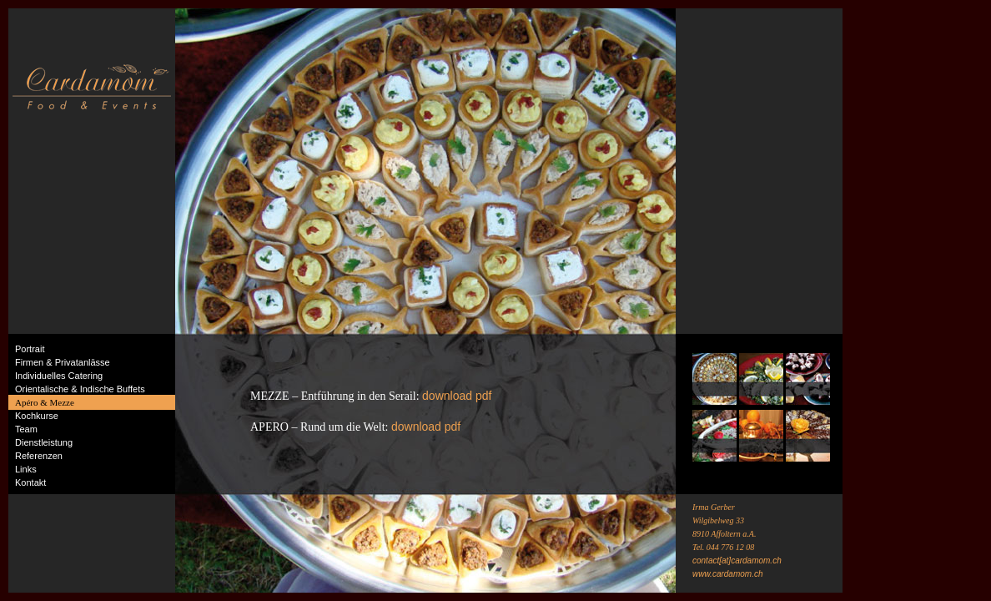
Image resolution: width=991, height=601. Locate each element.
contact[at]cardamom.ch (737, 560)
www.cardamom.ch (727, 573)
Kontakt (30, 482)
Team (26, 429)
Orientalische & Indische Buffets (80, 389)
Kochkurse (36, 416)
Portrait (29, 349)
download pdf (456, 395)
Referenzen (39, 456)
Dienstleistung (44, 442)
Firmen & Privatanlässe (62, 362)
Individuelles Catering (59, 376)
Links (26, 469)
